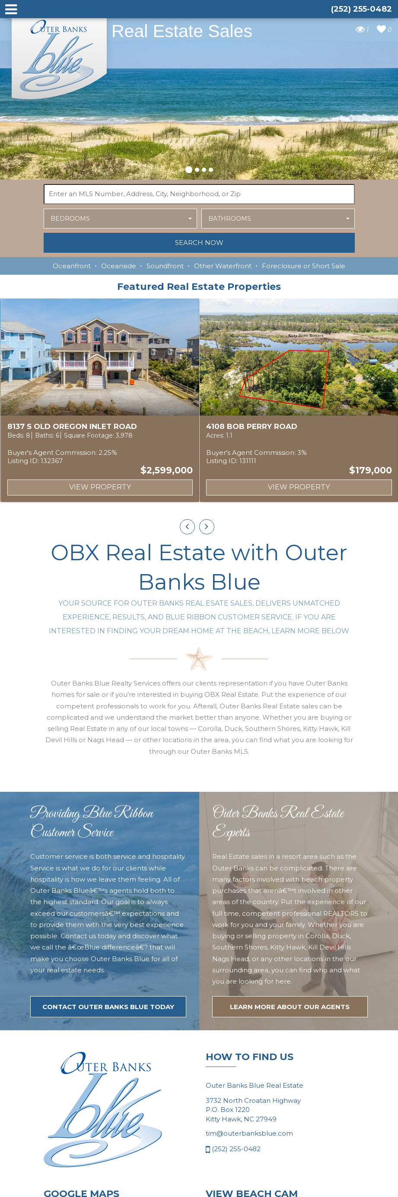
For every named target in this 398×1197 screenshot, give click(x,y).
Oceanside (118, 266)
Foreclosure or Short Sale (303, 266)
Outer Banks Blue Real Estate (59, 55)
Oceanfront (72, 266)
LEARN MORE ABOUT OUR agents (290, 1050)
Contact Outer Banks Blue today (108, 1050)
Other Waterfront (223, 266)
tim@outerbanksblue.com (249, 1176)
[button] (188, 168)
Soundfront (165, 266)
